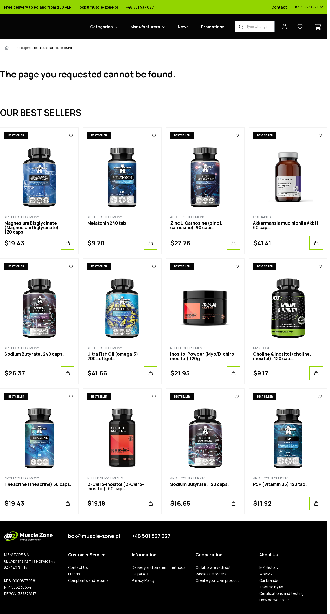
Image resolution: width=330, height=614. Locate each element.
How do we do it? (274, 600)
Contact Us (78, 567)
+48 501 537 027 (140, 7)
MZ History (268, 567)
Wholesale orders (211, 574)
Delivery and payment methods (159, 567)
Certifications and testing (281, 593)
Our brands (268, 580)
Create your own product (217, 580)
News (183, 27)
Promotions (213, 27)
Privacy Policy (143, 580)
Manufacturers (145, 27)
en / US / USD (309, 7)
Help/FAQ (140, 574)
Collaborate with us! (213, 567)
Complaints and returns (88, 580)
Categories (101, 27)
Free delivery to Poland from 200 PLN (38, 7)
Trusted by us (271, 587)
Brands (74, 574)
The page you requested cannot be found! (44, 47)
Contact (279, 7)
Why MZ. (266, 574)
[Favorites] (71, 135)
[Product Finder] (255, 26)
